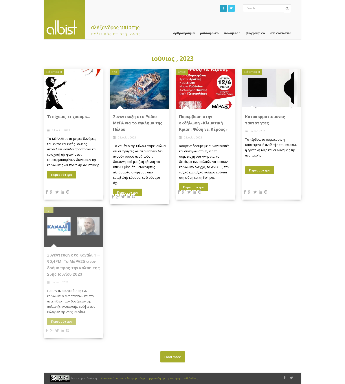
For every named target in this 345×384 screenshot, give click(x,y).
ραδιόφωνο (209, 33)
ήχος (114, 72)
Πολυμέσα (232, 33)
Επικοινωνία (280, 33)
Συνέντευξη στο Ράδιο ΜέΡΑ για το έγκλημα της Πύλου (138, 123)
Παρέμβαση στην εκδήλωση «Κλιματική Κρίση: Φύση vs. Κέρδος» (203, 123)
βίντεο (181, 72)
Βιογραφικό (255, 33)
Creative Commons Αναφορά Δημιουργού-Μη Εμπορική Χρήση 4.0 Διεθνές (150, 378)
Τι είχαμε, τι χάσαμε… (68, 116)
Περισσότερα (61, 175)
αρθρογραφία (184, 33)
